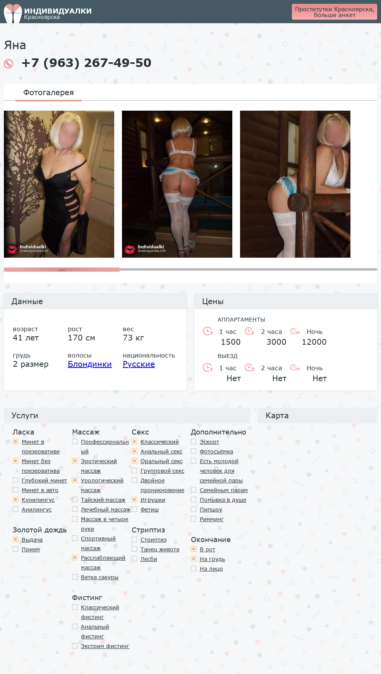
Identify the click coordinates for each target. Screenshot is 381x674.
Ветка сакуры (99, 577)
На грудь (212, 559)
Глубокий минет (44, 480)
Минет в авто (40, 490)
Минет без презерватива (41, 466)
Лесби (149, 559)
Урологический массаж (102, 485)
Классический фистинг (100, 612)
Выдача (32, 539)
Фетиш (150, 509)
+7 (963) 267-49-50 (77, 62)
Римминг (212, 519)
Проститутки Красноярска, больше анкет (334, 11)
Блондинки (90, 363)
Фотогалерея (48, 92)
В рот (207, 549)
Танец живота (160, 549)
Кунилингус (38, 499)
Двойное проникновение (162, 485)
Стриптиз (153, 539)
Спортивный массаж (98, 543)
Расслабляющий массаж (103, 562)
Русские (139, 363)
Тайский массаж (103, 499)
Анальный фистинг (95, 631)
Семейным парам (224, 490)
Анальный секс (161, 451)
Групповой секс (162, 470)
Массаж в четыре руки (104, 524)
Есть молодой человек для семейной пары (221, 471)
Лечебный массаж (105, 509)
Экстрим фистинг (105, 646)
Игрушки (153, 499)
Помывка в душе (223, 499)
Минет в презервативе (41, 446)
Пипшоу (211, 509)
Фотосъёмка (216, 451)
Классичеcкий (160, 441)
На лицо (211, 568)
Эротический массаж (99, 466)
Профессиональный (105, 446)
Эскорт (209, 441)
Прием (31, 549)
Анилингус (36, 509)
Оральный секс (162, 461)
